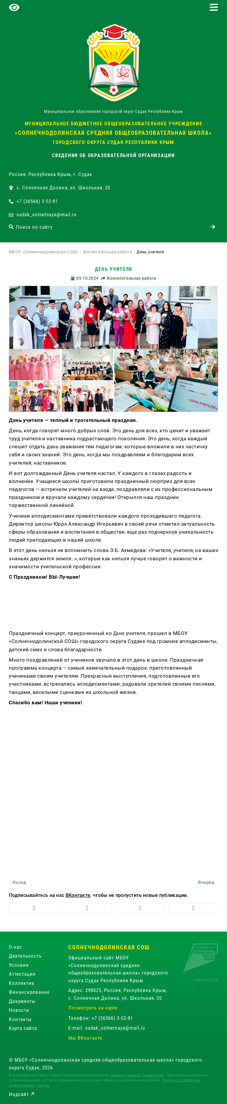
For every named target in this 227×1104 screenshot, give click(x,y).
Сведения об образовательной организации (113, 155)
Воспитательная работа (107, 251)
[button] (213, 7)
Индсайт (19, 1094)
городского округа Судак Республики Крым (113, 142)
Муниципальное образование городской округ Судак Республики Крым (113, 111)
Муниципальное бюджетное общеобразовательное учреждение (113, 124)
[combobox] (108, 226)
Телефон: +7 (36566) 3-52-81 (100, 1018)
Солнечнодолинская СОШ (109, 947)
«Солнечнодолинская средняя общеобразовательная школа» (113, 132)
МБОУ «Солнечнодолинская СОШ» (43, 251)
